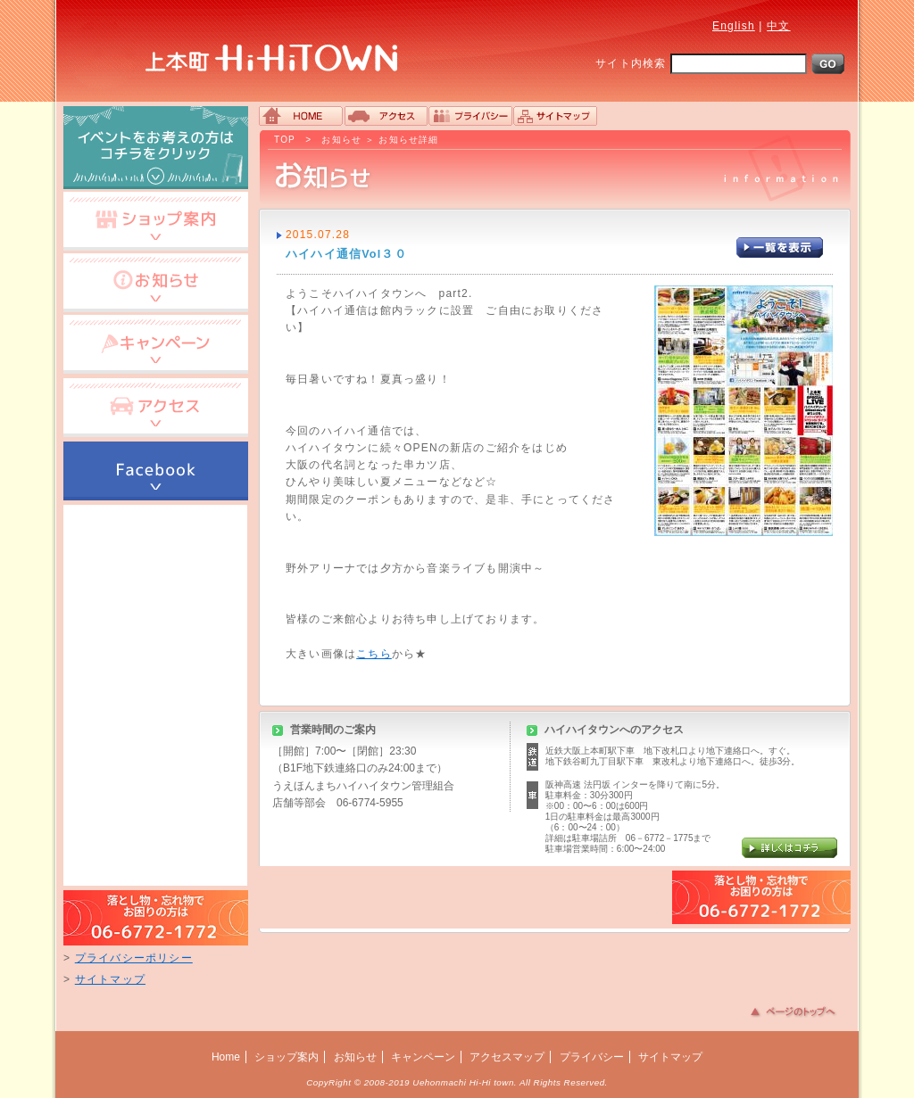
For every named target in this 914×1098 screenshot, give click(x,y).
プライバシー (592, 1057)
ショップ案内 (286, 1057)
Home (226, 1057)
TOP (284, 139)
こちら (374, 654)
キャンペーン (423, 1057)
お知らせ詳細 (408, 139)
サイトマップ (110, 979)
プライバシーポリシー (134, 958)
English (733, 26)
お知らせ (341, 139)
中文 (778, 26)
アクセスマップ (506, 1057)
